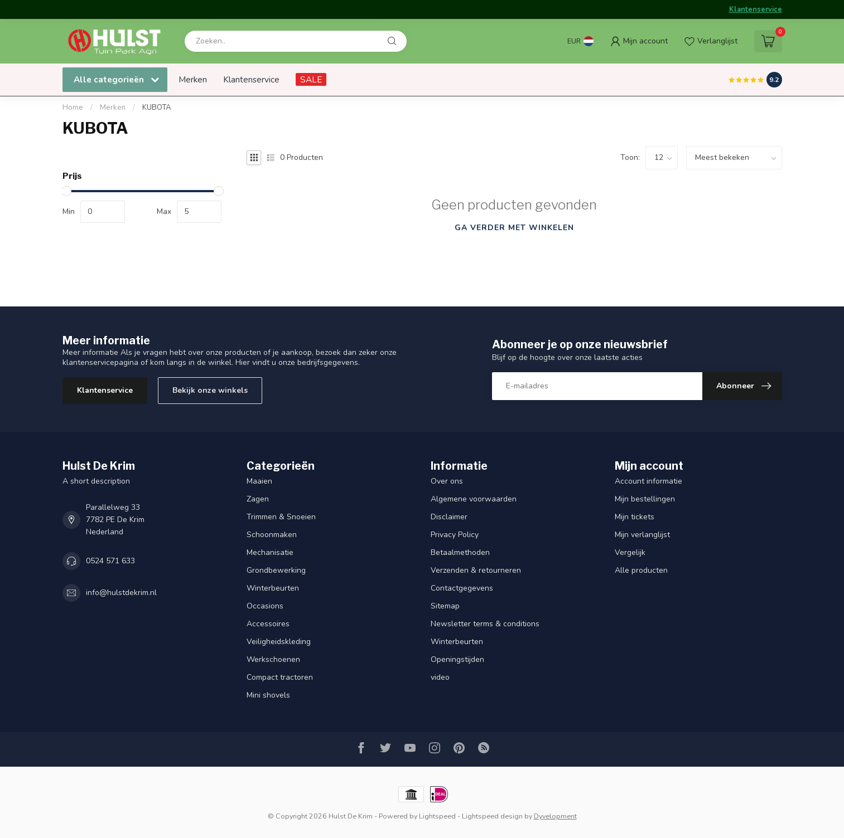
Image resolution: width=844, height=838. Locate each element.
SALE (311, 79)
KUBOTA (156, 108)
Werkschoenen (273, 659)
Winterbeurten (273, 588)
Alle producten (641, 570)
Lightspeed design (492, 816)
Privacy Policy (455, 534)
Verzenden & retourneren (476, 570)
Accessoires (268, 623)
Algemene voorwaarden (474, 499)
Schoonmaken (272, 534)
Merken (193, 79)
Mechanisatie (270, 552)
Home (72, 108)
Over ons (447, 481)
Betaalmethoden (460, 552)
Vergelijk (630, 552)
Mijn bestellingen (645, 499)
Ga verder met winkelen (514, 227)
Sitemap (445, 606)
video (440, 677)
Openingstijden (457, 659)
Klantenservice (755, 9)
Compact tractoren (280, 677)
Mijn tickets (634, 516)
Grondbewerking (276, 570)
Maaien (259, 481)
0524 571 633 (110, 561)
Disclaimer (449, 516)
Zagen (258, 499)
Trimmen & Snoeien (281, 516)
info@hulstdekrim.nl (121, 592)
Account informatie (648, 481)
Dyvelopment (555, 816)
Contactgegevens (462, 588)
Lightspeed (437, 816)
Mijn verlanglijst (642, 534)
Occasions (265, 606)
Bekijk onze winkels (210, 390)
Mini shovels (268, 695)
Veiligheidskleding (279, 641)
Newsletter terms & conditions (485, 623)
